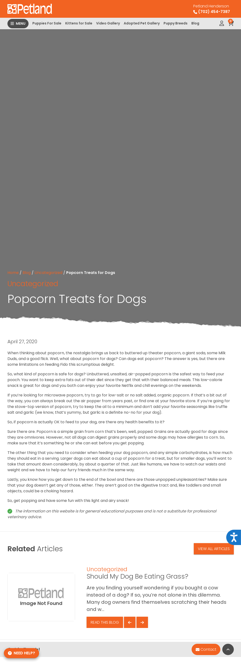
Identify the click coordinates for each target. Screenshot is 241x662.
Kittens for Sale (78, 23)
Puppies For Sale (46, 23)
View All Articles (214, 549)
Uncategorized (48, 272)
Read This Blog (105, 622)
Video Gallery (108, 23)
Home (13, 272)
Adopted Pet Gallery (142, 23)
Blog (195, 23)
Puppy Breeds (176, 23)
